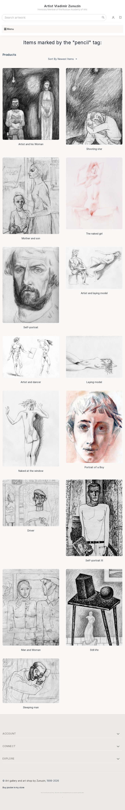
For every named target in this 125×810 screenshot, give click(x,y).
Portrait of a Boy (94, 467)
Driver (30, 530)
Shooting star (94, 148)
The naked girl (94, 233)
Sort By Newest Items (62, 59)
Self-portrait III (94, 560)
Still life (94, 649)
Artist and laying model (94, 293)
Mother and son (30, 238)
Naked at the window (30, 470)
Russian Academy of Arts (74, 9)
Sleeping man (31, 707)
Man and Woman (31, 649)
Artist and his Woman (30, 144)
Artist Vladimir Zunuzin (62, 6)
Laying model (94, 381)
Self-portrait (30, 327)
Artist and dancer (31, 381)
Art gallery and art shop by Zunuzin (25, 780)
